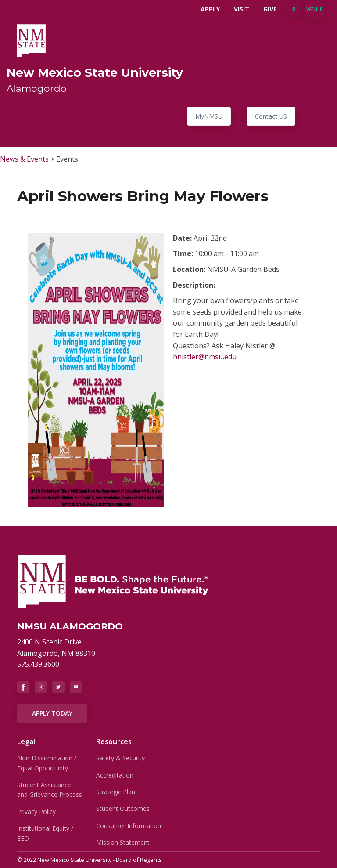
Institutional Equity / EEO (45, 833)
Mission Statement (123, 842)
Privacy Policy (36, 811)
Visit (241, 9)
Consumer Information (128, 825)
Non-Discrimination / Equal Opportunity (46, 763)
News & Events (24, 159)
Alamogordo (37, 88)
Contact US (271, 116)
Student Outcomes (123, 808)
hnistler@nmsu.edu (205, 357)
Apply (210, 9)
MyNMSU (208, 116)
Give (270, 9)
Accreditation (114, 775)
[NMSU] (113, 581)
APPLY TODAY (52, 713)
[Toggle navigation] (314, 9)
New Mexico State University (95, 72)
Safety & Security (120, 758)
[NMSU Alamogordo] (31, 39)
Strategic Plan (115, 792)
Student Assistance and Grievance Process (49, 790)
